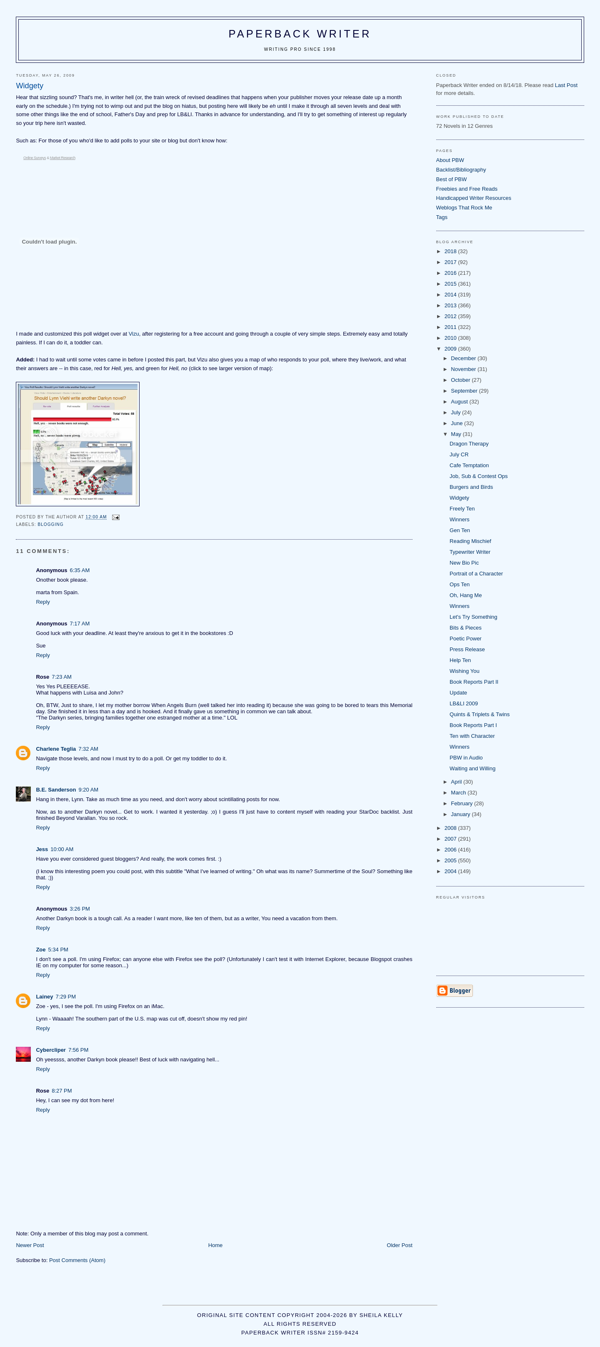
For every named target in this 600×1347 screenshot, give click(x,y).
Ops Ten (460, 584)
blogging (50, 524)
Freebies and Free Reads (467, 189)
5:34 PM (58, 949)
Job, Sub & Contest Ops (479, 476)
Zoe (40, 949)
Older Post (399, 1245)
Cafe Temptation (469, 465)
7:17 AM (80, 623)
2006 (451, 850)
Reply (43, 602)
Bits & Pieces (466, 628)
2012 (451, 316)
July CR (459, 454)
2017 (451, 262)
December (464, 358)
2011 (451, 327)
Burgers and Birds (471, 487)
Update (458, 693)
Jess (42, 849)
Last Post (566, 85)
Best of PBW (451, 179)
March (459, 792)
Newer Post (30, 1245)
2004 (451, 871)
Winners (460, 519)
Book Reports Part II (474, 682)
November (464, 369)
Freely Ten (462, 508)
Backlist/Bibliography (461, 170)
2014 (451, 294)
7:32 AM (88, 749)
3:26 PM (80, 909)
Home (215, 1245)
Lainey (44, 996)
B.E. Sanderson (56, 790)
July (456, 412)
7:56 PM (78, 1050)
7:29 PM (66, 996)
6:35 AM (80, 570)
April (457, 782)
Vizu (134, 334)
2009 (451, 349)
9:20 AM (88, 790)
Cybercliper (51, 1050)
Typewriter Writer (470, 552)
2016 (451, 273)
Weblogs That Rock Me (464, 207)
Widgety (459, 498)
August (460, 401)
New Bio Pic (464, 563)
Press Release (467, 649)
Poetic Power (466, 638)
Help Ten (460, 660)
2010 (451, 338)
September (465, 391)
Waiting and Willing (472, 768)
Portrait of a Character (476, 573)
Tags (442, 217)
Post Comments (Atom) (77, 1260)
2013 (451, 305)
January (461, 814)
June (457, 423)
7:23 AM (62, 677)
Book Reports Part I (473, 725)
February (462, 803)
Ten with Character (472, 736)
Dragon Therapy (469, 444)
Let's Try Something (473, 617)
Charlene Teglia (56, 749)
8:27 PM (62, 1091)
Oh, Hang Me (466, 595)
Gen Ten (460, 530)
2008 (451, 828)
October (461, 380)
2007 (451, 839)
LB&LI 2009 (464, 703)
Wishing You (465, 671)
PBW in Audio (466, 757)
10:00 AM (61, 849)
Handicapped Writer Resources (473, 198)
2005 (451, 860)
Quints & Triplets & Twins (480, 714)
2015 (451, 284)
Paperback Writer (300, 34)
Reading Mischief (470, 541)
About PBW (450, 160)
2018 (451, 251)
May (456, 434)
